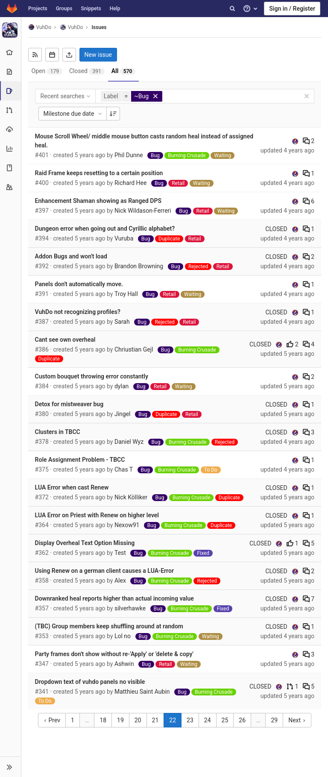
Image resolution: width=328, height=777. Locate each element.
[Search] (232, 8)
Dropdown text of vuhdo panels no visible (90, 681)
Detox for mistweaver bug (69, 404)
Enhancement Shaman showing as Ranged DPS (98, 200)
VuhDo (39, 27)
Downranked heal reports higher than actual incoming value (114, 598)
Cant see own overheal (65, 339)
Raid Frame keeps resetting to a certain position (99, 173)
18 (103, 720)
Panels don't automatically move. (79, 284)
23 (190, 720)
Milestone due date (73, 113)
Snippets (91, 9)
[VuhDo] (10, 30)
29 (274, 720)
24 (207, 720)
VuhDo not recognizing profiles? (77, 311)
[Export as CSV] (69, 55)
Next (296, 720)
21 (155, 720)
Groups (64, 9)
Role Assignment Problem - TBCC (80, 459)
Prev (52, 720)
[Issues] (11, 90)
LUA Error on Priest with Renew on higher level (97, 515)
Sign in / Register (292, 8)
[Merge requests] (10, 110)
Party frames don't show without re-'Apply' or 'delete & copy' (114, 654)
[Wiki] (10, 167)
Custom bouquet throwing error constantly (91, 376)
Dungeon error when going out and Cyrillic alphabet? (105, 228)
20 (138, 720)
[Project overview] (10, 52)
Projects (37, 9)
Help (115, 9)
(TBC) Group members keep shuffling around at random (109, 626)
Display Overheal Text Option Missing (85, 543)
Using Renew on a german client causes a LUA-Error (104, 570)
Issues (99, 27)
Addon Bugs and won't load (71, 256)
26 (242, 720)
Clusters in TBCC (57, 431)
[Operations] (10, 129)
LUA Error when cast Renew (72, 487)
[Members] (10, 186)
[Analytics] (10, 148)
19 (120, 720)
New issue (98, 54)
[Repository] (10, 71)
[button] (10, 766)
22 (173, 720)
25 (225, 720)
